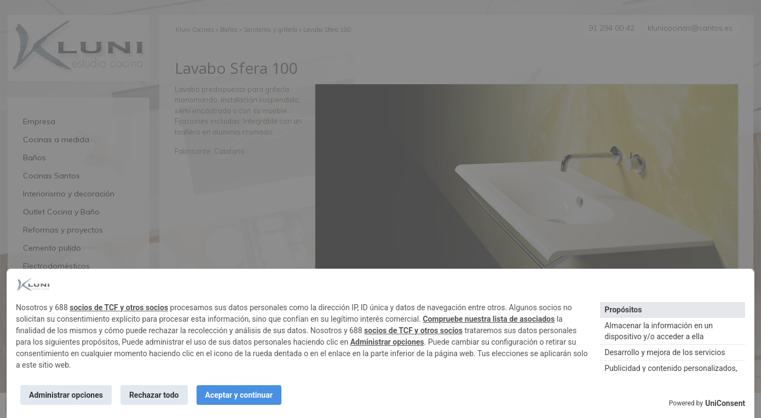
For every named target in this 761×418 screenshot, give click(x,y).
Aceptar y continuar (239, 395)
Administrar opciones (387, 342)
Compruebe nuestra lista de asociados (489, 319)
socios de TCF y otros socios (119, 307)
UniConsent (725, 403)
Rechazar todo (154, 395)
